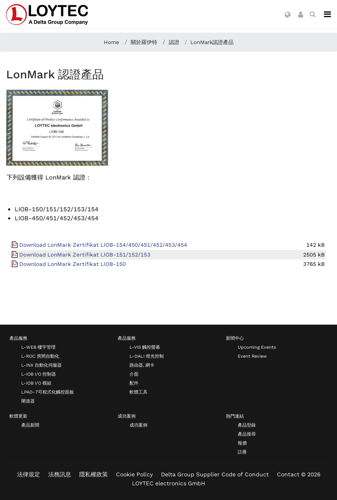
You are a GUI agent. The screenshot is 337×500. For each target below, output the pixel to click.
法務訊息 (59, 474)
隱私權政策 (93, 474)
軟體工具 (138, 392)
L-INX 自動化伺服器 (41, 365)
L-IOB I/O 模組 (36, 383)
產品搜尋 (247, 434)
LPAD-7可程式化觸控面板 (47, 392)
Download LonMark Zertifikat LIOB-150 (72, 264)
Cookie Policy (134, 474)
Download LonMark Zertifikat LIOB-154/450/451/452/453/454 (103, 244)
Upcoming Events (257, 347)
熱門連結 (235, 416)
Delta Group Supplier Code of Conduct (215, 474)
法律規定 (28, 474)
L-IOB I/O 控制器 (38, 374)
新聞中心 (235, 338)
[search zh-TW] (312, 14)
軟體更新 (18, 416)
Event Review (252, 356)
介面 (133, 374)
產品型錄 (247, 425)
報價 (242, 443)
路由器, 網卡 (141, 365)
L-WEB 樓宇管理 (38, 347)
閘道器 (28, 401)
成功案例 (127, 416)
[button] (288, 15)
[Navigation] (327, 14)
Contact (288, 474)
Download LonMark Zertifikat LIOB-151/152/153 (84, 254)
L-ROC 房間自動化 (40, 356)
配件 (133, 383)
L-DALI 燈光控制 (146, 356)
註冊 (242, 452)
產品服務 (18, 338)
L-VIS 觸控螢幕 (144, 347)
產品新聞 (30, 425)
